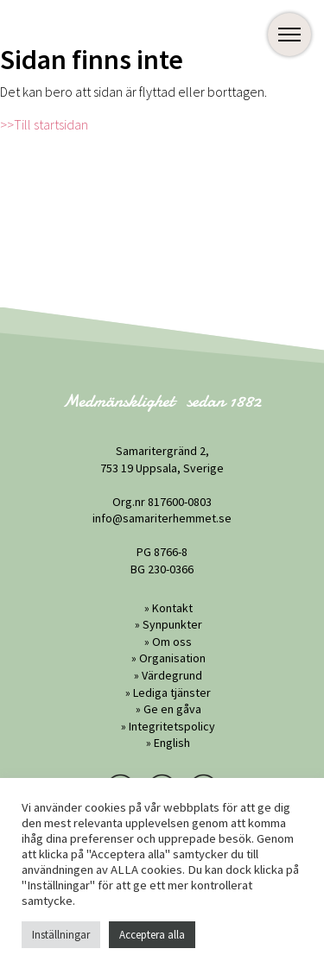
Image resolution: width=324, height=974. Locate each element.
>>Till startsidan (44, 124)
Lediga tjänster (172, 692)
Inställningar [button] (61, 934)
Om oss (172, 641)
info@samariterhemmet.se (162, 518)
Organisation (172, 658)
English (172, 742)
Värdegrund (172, 675)
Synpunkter (172, 624)
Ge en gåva (172, 709)
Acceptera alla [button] (152, 934)
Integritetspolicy (172, 726)
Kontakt (172, 608)
